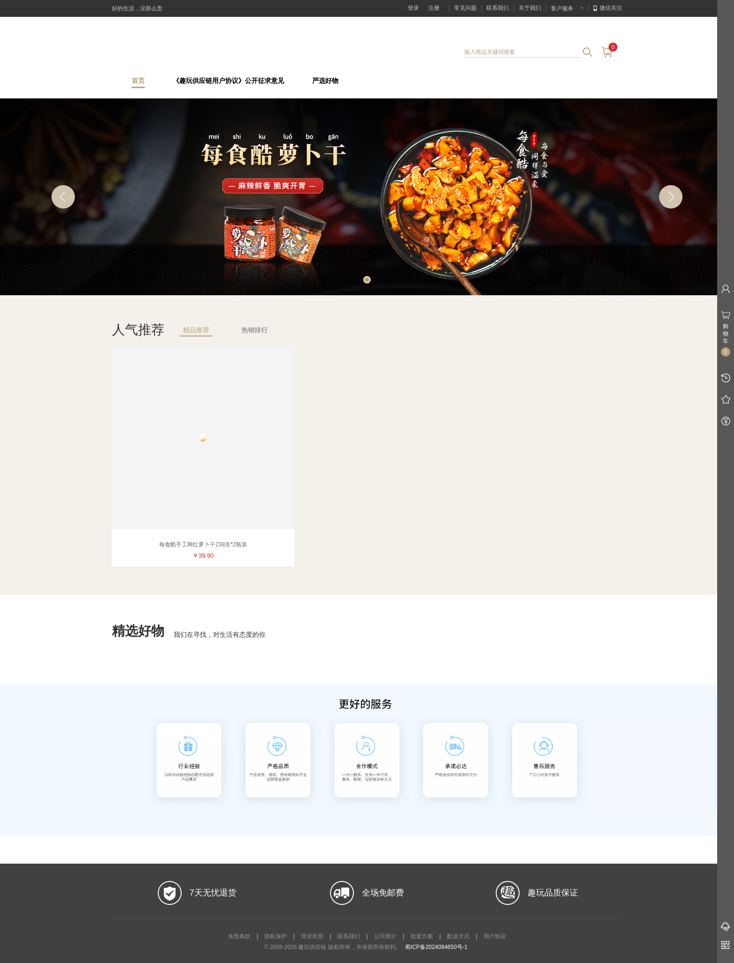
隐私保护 (275, 936)
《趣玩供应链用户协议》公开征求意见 (228, 80)
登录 (413, 8)
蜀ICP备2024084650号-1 (436, 947)
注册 (434, 8)
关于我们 (530, 8)
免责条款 (239, 936)
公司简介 (385, 936)
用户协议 (495, 936)
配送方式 (458, 936)
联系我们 (497, 8)
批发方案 (422, 936)
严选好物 (325, 80)
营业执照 (312, 936)
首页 (138, 80)
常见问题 (465, 8)
